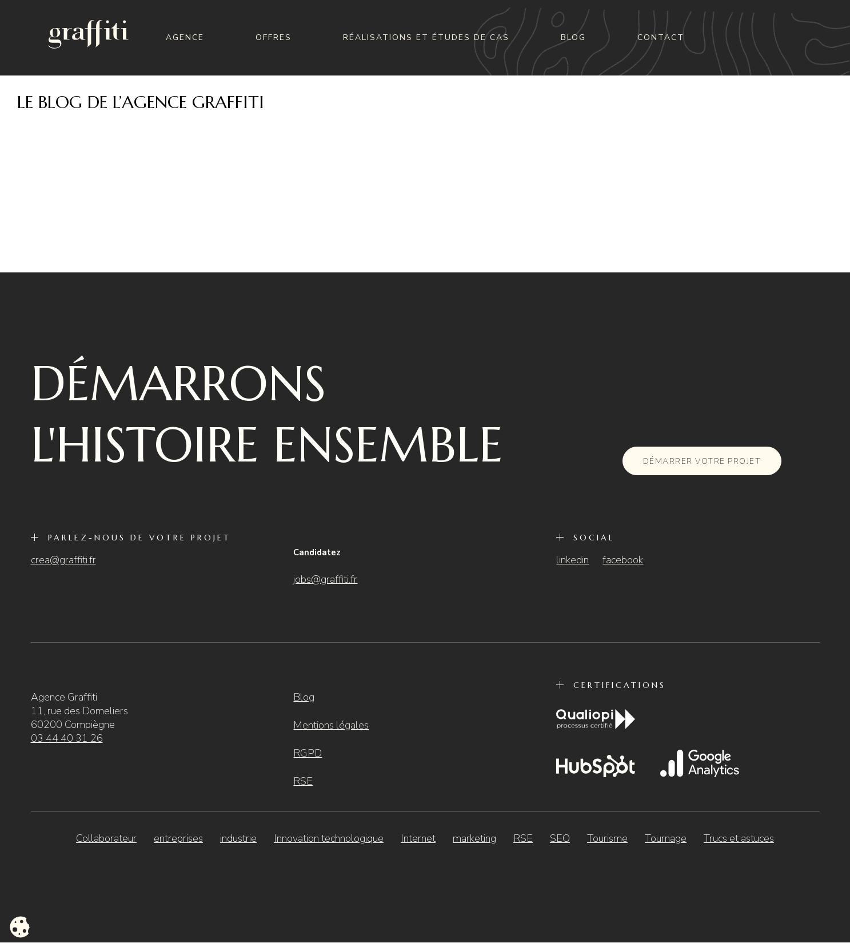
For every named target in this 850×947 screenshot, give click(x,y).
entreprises (178, 838)
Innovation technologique (329, 838)
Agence (185, 37)
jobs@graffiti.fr (325, 579)
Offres (274, 37)
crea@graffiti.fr (63, 560)
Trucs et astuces (739, 838)
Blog (573, 37)
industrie (238, 838)
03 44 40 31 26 (67, 738)
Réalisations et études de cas (426, 37)
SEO (560, 838)
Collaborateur (106, 838)
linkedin (572, 560)
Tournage (666, 838)
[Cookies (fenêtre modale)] (20, 927)
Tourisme (607, 838)
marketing (474, 838)
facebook (622, 560)
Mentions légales (331, 725)
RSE (303, 781)
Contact (660, 37)
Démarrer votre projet (702, 461)
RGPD (307, 753)
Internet (418, 838)
